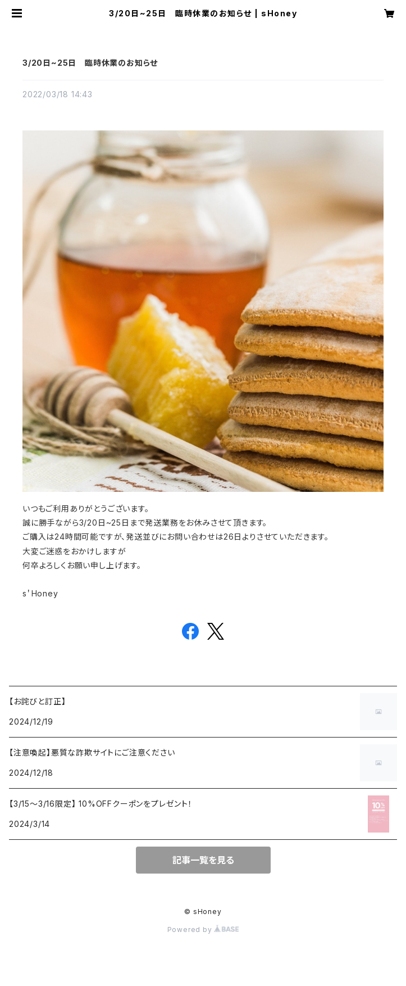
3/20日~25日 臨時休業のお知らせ (90, 62)
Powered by (203, 929)
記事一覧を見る (203, 860)
